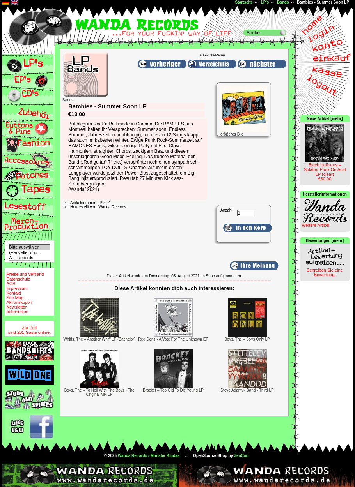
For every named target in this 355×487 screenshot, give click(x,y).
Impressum (16, 288)
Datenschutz (18, 279)
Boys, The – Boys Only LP (247, 339)
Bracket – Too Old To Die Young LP (173, 390)
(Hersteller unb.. (29, 252)
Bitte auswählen (29, 247)
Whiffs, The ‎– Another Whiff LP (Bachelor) (99, 339)
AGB (10, 283)
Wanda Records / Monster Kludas (149, 455)
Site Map (14, 297)
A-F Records (29, 257)
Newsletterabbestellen (17, 309)
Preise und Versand (25, 274)
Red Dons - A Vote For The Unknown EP (173, 339)
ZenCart (241, 455)
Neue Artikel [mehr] (325, 118)
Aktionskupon (19, 302)
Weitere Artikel (315, 225)
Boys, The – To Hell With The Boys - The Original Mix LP (99, 392)
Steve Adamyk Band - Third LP (247, 390)
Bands (283, 2)
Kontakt (13, 293)
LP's (265, 2)
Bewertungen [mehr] (325, 240)
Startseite (244, 2)
